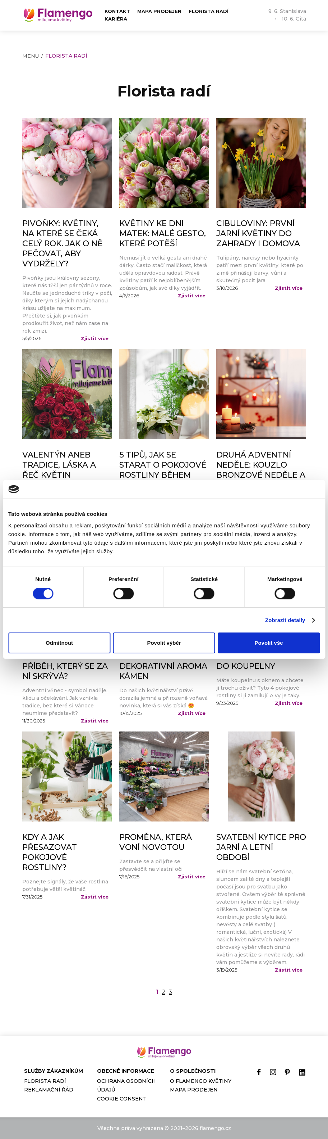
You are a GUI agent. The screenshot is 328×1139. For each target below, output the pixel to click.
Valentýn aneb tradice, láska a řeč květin (59, 465)
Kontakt (117, 11)
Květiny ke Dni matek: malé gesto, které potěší (162, 233)
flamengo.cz (215, 1128)
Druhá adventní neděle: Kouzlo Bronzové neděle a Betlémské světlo (260, 470)
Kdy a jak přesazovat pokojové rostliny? (49, 852)
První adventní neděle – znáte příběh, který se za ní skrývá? (65, 661)
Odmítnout (59, 643)
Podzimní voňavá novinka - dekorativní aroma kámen (163, 661)
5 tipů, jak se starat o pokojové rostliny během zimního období (162, 470)
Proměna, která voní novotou (155, 842)
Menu (30, 56)
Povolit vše (268, 643)
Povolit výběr (164, 643)
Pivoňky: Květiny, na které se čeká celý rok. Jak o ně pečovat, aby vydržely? (62, 244)
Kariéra (116, 19)
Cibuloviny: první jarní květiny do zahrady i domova (258, 233)
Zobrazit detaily (285, 620)
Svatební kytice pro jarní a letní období (261, 847)
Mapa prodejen (159, 11)
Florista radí (208, 11)
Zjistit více (94, 338)
